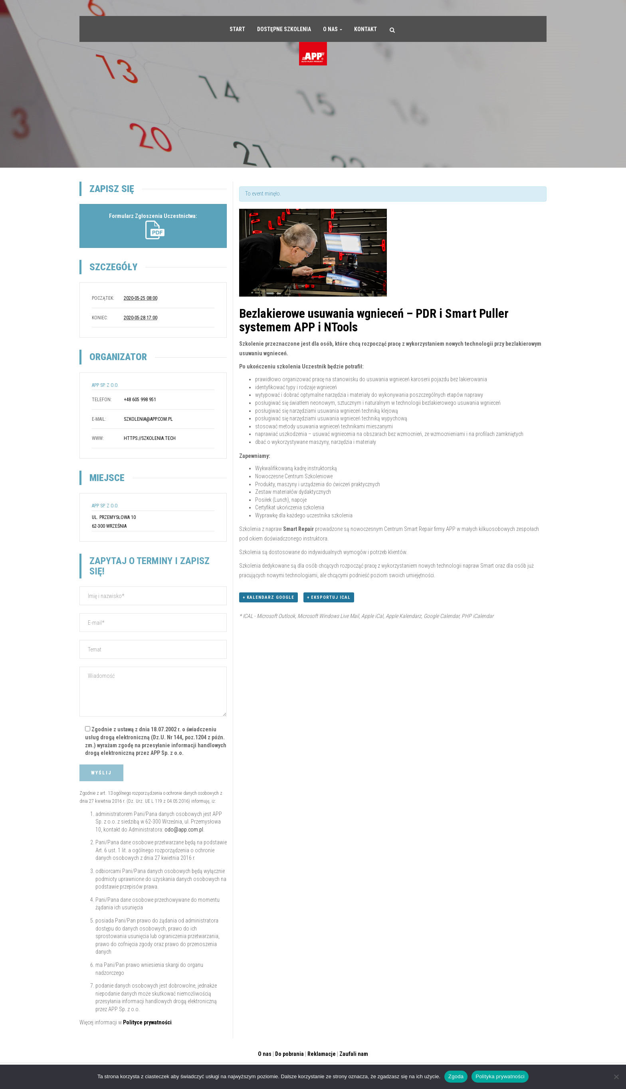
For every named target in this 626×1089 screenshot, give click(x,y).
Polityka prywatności (500, 1076)
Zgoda (456, 1076)
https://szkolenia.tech (150, 438)
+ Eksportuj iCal (329, 597)
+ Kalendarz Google (268, 597)
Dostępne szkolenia (284, 29)
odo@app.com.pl (183, 829)
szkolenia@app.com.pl (148, 419)
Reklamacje (321, 1054)
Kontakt (365, 29)
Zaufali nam (353, 1054)
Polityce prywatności (147, 1022)
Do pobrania (289, 1054)
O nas (332, 29)
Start (237, 29)
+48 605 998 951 (140, 399)
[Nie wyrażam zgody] (616, 1077)
